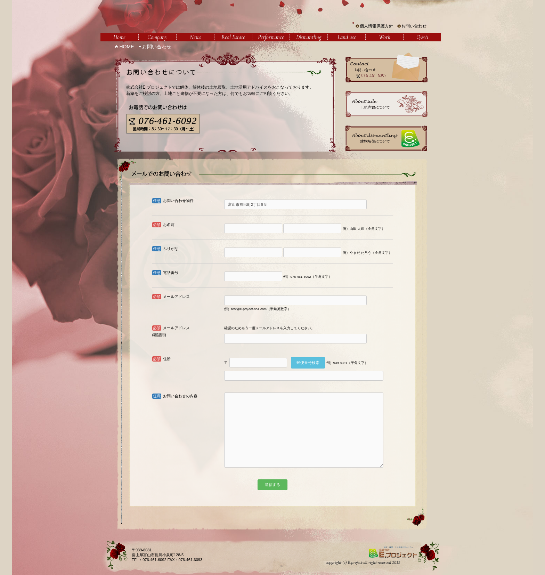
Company (157, 37)
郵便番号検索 (307, 363)
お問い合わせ (413, 26)
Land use (346, 37)
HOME (127, 46)
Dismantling (308, 37)
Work (384, 37)
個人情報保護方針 (376, 26)
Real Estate (233, 37)
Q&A (422, 37)
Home (119, 37)
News (195, 37)
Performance (271, 37)
